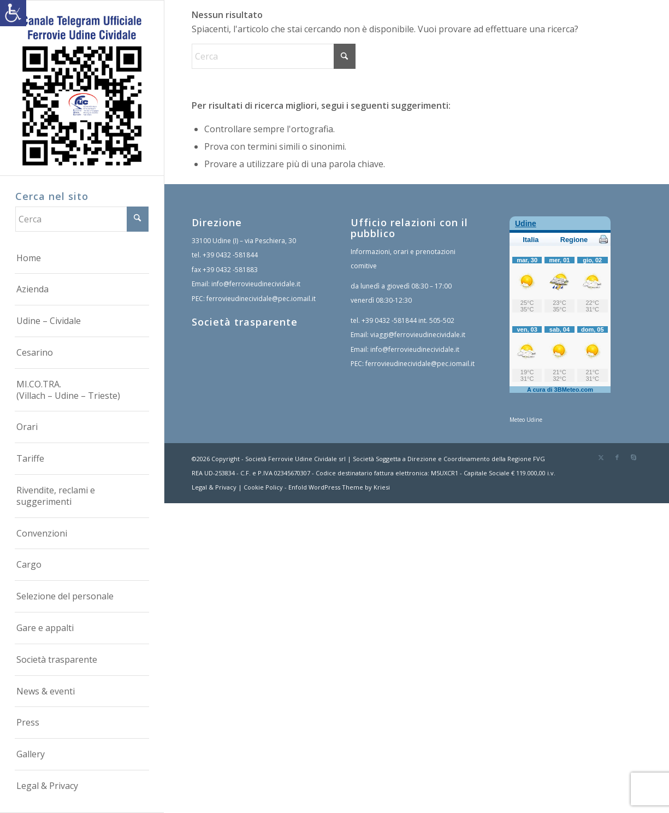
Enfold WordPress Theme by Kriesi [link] (339, 487)
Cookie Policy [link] (263, 487)
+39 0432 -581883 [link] (230, 269)
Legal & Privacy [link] (214, 487)
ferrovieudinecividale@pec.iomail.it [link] (261, 298)
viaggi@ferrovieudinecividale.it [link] (417, 334)
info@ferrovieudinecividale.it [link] (255, 283)
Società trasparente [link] (245, 321)
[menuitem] (82, 258)
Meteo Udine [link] (526, 419)
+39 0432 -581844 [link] (230, 255)
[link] (13, 13)
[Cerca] (82, 219)
